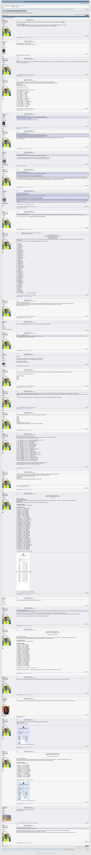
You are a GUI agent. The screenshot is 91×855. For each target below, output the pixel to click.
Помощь (11, 10)
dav (3, 40)
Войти (20, 10)
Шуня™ (3, 190)
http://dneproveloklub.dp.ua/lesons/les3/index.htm (32, 464)
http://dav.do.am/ (18, 128)
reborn (3, 321)
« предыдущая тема (78, 14)
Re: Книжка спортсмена (28, 113)
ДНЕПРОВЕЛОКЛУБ (18, 12)
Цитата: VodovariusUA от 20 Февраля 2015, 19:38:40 (23, 827)
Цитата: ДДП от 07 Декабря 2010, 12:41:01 (22, 154)
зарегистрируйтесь (22, 5)
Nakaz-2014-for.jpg (19, 800)
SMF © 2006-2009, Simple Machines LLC (48, 853)
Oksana (3, 597)
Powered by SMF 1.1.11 (40, 853)
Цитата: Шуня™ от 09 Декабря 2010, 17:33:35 (22, 171)
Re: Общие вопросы (28, 58)
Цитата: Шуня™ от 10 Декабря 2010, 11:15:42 (22, 213)
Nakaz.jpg (18, 571)
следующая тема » (85, 14)
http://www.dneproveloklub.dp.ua (28, 37)
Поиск (14, 10)
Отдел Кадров (24, 12)
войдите (16, 5)
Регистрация (24, 10)
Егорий (3, 353)
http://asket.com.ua (18, 717)
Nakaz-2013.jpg (19, 744)
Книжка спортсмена (27, 79)
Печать (87, 15)
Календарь (17, 10)
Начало (5, 10)
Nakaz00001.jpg (19, 591)
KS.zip (18, 486)
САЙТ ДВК (8, 10)
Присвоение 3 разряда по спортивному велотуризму (31, 232)
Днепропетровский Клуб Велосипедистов (8, 12)
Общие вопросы (30, 12)
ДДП (3, 19)
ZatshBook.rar (19, 485)
